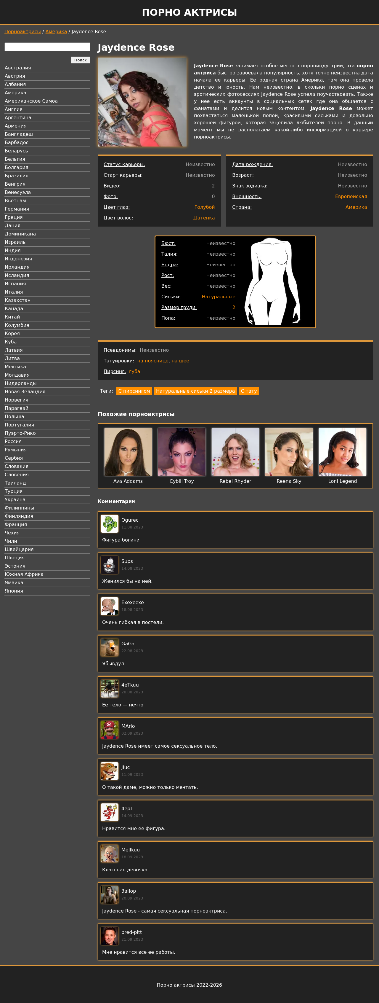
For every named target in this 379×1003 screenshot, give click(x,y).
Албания (15, 84)
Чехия (12, 533)
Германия (17, 209)
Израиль (15, 242)
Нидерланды (21, 383)
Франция (16, 524)
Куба (11, 342)
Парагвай (16, 408)
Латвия (14, 350)
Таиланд (15, 483)
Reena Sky (289, 481)
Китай (12, 317)
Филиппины (19, 508)
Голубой (204, 207)
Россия (13, 441)
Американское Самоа (31, 101)
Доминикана (20, 234)
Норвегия (16, 400)
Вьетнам (15, 200)
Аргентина (18, 117)
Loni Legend (342, 481)
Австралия (18, 68)
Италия (14, 292)
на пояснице (153, 361)
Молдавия (17, 375)
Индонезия (18, 259)
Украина (15, 499)
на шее (180, 361)
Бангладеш (19, 134)
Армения (16, 126)
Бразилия (16, 176)
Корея (12, 333)
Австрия (15, 76)
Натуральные (218, 297)
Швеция (15, 558)
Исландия (17, 275)
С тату (249, 391)
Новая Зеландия (25, 391)
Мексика (15, 367)
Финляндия (19, 516)
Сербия (14, 458)
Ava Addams (128, 481)
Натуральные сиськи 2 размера (195, 391)
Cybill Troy (182, 481)
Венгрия (15, 184)
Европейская (351, 196)
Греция (14, 217)
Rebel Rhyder (235, 481)
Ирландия (17, 267)
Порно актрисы (189, 12)
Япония (14, 591)
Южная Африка (24, 574)
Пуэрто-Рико (20, 433)
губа (134, 371)
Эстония (15, 566)
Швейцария (19, 549)
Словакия (16, 466)
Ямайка (14, 582)
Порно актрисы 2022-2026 (189, 985)
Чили (11, 541)
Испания (15, 283)
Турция (14, 491)
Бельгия (15, 159)
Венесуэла (18, 192)
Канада (14, 308)
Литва (12, 358)
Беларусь (16, 151)
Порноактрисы (22, 31)
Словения (17, 474)
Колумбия (17, 325)
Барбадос (16, 142)
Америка (56, 31)
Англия (14, 109)
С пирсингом (134, 391)
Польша (14, 416)
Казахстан (17, 300)
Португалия (19, 425)
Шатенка (203, 218)
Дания (12, 225)
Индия (13, 250)
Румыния (16, 450)
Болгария (16, 167)
